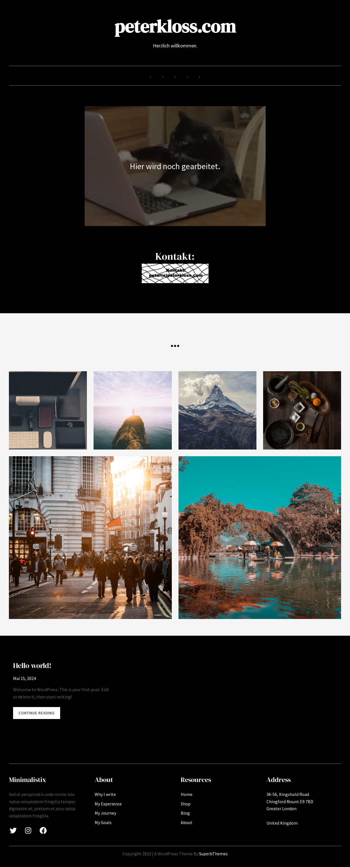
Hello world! (32, 665)
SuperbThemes (213, 853)
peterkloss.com (175, 26)
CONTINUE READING (39, 714)
